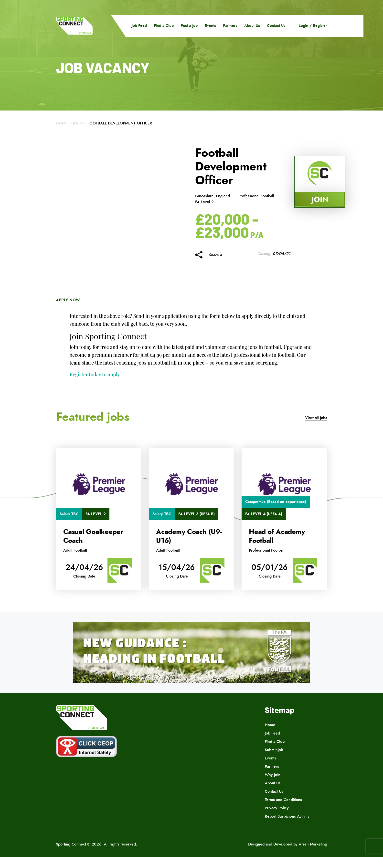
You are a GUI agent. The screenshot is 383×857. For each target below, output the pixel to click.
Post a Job (189, 25)
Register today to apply (95, 374)
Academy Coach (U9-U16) (189, 536)
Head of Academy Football (277, 536)
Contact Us (276, 25)
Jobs (77, 123)
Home (61, 123)
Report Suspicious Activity (287, 816)
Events (210, 25)
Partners (230, 25)
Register (320, 25)
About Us (252, 25)
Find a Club (164, 25)
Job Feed (139, 25)
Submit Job (274, 750)
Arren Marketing (313, 844)
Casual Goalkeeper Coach (93, 536)
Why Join (272, 775)
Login (303, 25)
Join (319, 199)
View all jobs (316, 418)
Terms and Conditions (283, 799)
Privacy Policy (277, 808)
